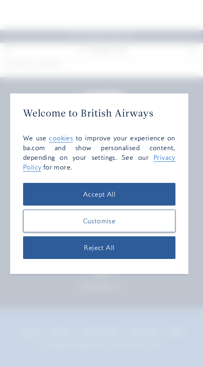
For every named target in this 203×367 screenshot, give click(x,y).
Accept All (99, 194)
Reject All (99, 248)
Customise (99, 221)
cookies (61, 138)
